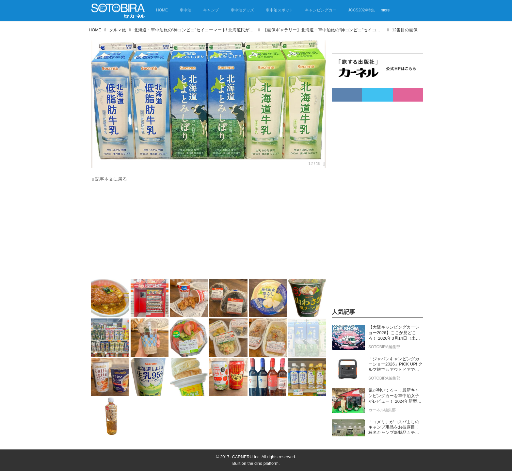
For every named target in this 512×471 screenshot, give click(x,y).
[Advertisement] (208, 232)
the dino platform (263, 463)
